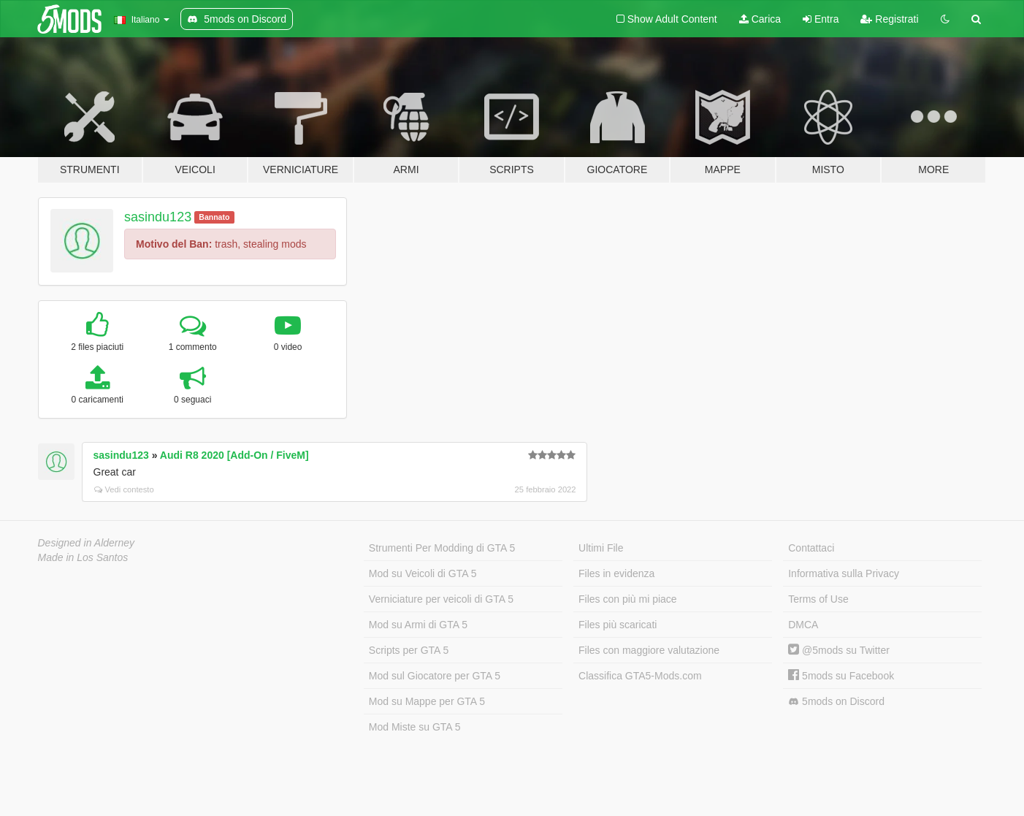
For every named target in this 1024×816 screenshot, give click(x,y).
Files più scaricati (617, 624)
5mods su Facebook (841, 675)
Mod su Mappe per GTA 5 (427, 701)
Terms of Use (818, 599)
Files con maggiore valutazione (648, 650)
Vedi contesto (124, 489)
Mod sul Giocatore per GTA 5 (434, 676)
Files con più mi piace (627, 599)
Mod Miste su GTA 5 (415, 727)
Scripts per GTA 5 (408, 650)
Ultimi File (600, 548)
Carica (760, 19)
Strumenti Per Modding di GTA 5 (442, 548)
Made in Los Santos (83, 557)
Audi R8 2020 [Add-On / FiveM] (234, 455)
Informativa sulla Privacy (843, 573)
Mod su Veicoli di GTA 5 (423, 573)
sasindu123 (157, 217)
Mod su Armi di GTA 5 (418, 624)
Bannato (214, 217)
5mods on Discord (836, 701)
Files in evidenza (616, 573)
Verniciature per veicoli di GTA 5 (441, 599)
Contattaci (811, 548)
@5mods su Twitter (839, 650)
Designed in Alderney (86, 543)
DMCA (803, 624)
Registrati (889, 19)
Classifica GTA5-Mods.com (640, 676)
